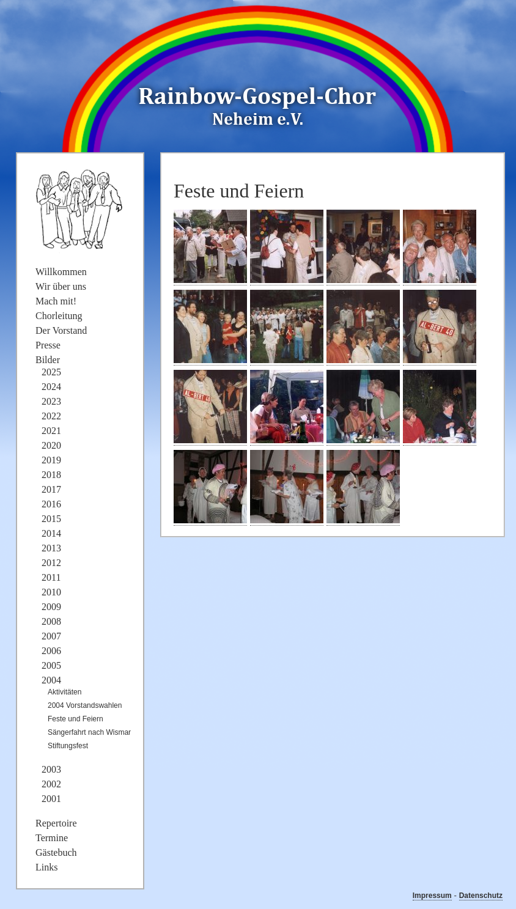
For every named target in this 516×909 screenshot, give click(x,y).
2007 (51, 636)
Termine (51, 838)
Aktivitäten (64, 692)
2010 (51, 592)
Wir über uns (60, 286)
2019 (51, 460)
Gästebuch (56, 852)
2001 (51, 798)
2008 (51, 621)
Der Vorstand (61, 330)
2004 (51, 680)
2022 (51, 416)
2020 (51, 445)
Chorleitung (58, 316)
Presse (48, 345)
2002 (51, 784)
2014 (51, 533)
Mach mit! (55, 301)
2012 (51, 563)
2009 (51, 607)
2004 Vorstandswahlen (85, 705)
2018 (51, 474)
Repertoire (56, 823)
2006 (51, 651)
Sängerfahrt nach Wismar (89, 732)
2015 (51, 518)
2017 (51, 489)
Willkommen (61, 272)
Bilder (47, 360)
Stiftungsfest (68, 746)
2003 (51, 769)
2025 (51, 372)
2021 (51, 430)
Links (46, 867)
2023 (51, 401)
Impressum (432, 895)
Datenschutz (481, 895)
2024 (51, 386)
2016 (51, 504)
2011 (51, 577)
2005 (51, 665)
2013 (51, 548)
